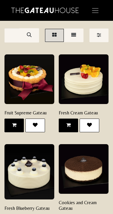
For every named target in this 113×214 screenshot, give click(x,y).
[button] (14, 125)
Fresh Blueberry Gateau (26, 208)
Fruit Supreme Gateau (25, 113)
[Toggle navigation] (95, 10)
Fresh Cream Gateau (78, 113)
